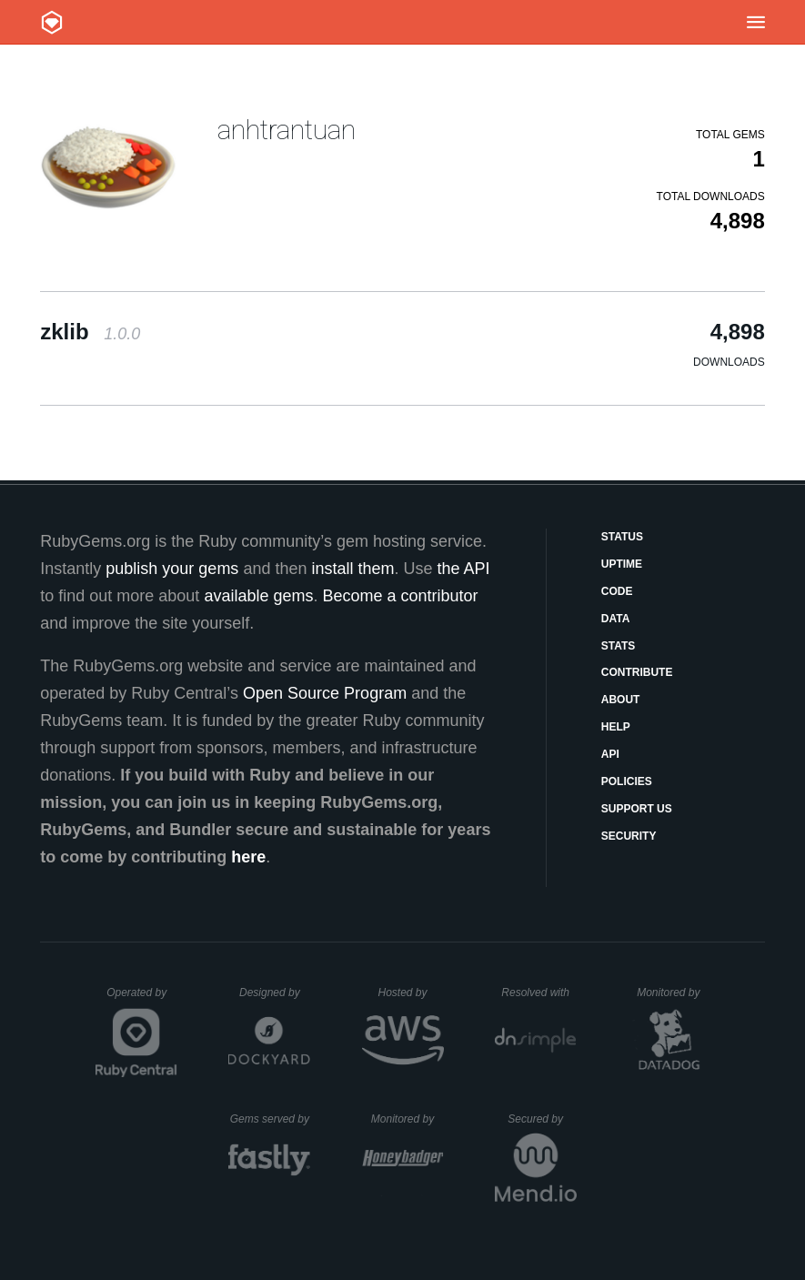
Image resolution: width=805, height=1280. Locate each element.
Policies (626, 781)
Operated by (141, 999)
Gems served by (270, 1119)
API (610, 754)
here (248, 857)
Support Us (636, 808)
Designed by (274, 992)
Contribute (637, 672)
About (620, 699)
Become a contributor (400, 596)
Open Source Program (325, 693)
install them (352, 568)
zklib (90, 331)
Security (629, 836)
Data (615, 618)
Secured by (542, 1119)
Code (617, 591)
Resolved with (538, 992)
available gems (258, 596)
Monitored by (673, 992)
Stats (618, 646)
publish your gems (172, 568)
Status (622, 536)
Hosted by (410, 992)
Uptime (621, 564)
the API (464, 568)
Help (615, 727)
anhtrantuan (286, 130)
